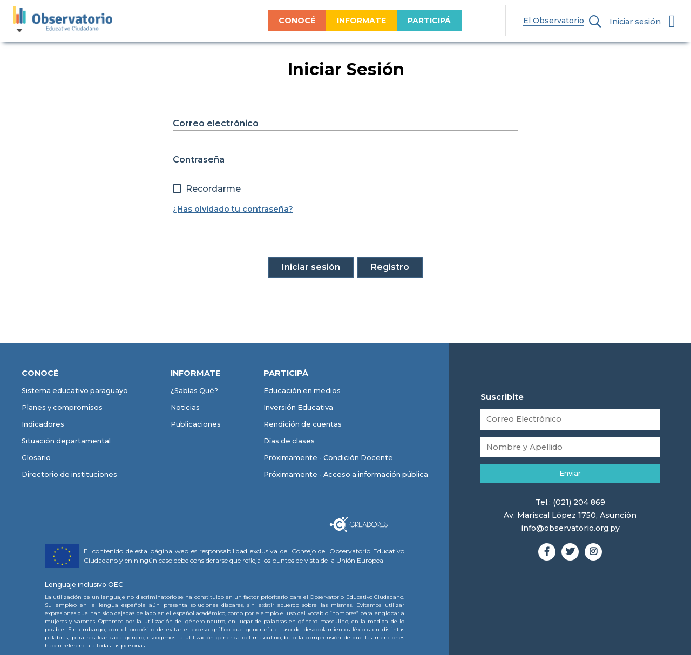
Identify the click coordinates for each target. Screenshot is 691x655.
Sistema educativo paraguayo (75, 391)
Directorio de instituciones (69, 474)
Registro (390, 267)
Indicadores (43, 424)
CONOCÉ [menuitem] (272, 20)
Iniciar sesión (635, 21)
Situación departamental (66, 441)
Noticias (185, 407)
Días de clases (289, 441)
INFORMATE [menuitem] (337, 20)
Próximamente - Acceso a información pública (345, 474)
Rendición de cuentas (302, 424)
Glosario (36, 458)
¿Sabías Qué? (194, 391)
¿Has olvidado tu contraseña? (233, 209)
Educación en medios (302, 391)
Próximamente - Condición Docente (328, 458)
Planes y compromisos (62, 407)
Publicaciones (196, 424)
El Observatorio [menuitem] (529, 20)
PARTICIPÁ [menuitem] (404, 20)
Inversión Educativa (298, 407)
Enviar (570, 473)
